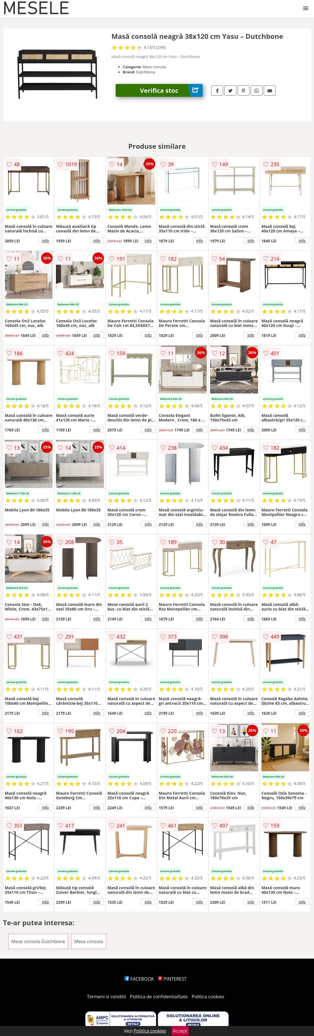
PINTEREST (172, 979)
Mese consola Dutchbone (38, 941)
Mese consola (88, 941)
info (45, 240)
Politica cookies (208, 996)
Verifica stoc (171, 90)
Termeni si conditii (106, 996)
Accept (180, 1031)
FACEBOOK (139, 979)
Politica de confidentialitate (159, 996)
